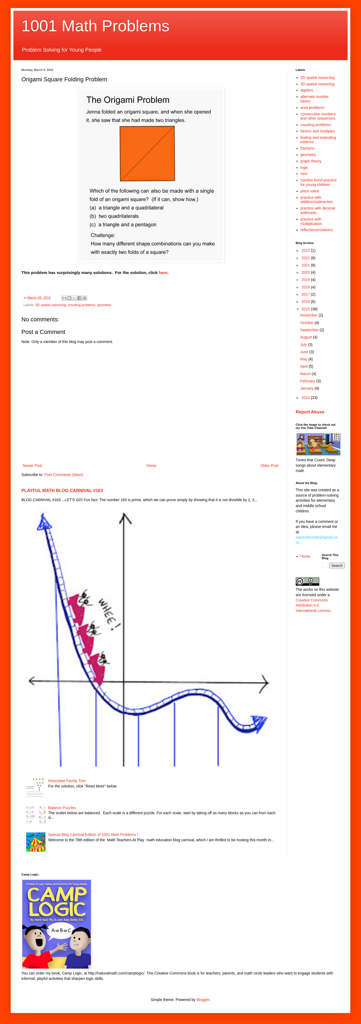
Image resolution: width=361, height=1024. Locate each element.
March (306, 374)
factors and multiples (318, 131)
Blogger (202, 1000)
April (304, 366)
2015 (306, 309)
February (308, 381)
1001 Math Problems (95, 26)
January (307, 388)
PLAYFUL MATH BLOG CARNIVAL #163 (62, 490)
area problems (313, 107)
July (304, 344)
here (163, 272)
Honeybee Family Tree (67, 781)
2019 (306, 279)
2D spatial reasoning (50, 305)
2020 (306, 272)
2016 (306, 301)
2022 (306, 258)
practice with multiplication (311, 221)
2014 (306, 397)
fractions (308, 148)
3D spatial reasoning (318, 84)
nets (304, 174)
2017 (306, 294)
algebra (307, 90)
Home (151, 465)
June (304, 352)
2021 (306, 265)
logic (304, 167)
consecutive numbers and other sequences (318, 116)
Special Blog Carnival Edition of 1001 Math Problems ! (93, 834)
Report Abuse (310, 411)
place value (310, 191)
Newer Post (32, 465)
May (304, 359)
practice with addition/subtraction (317, 199)
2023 (306, 250)
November (309, 315)
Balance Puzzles (62, 808)
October (307, 323)
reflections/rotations (317, 230)
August (306, 337)
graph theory (311, 161)
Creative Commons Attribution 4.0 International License (313, 605)
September (310, 330)
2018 (306, 287)
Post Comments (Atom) (63, 475)
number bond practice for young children (319, 182)
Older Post (269, 465)
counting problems (82, 305)
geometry (104, 305)
